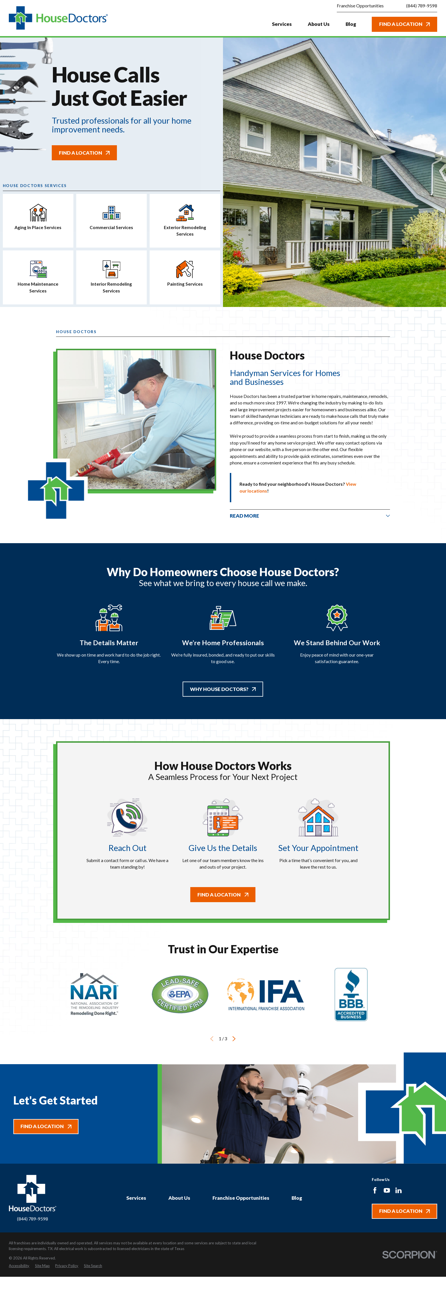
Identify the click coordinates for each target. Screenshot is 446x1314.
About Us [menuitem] (319, 24)
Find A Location (404, 24)
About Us (179, 1198)
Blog (297, 1198)
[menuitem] (19, 1266)
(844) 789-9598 (421, 6)
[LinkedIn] (398, 1190)
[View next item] (234, 1038)
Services (136, 1198)
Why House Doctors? (223, 689)
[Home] (58, 18)
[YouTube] (387, 1190)
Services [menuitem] (282, 24)
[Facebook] (375, 1190)
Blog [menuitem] (351, 24)
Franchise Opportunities (240, 1198)
